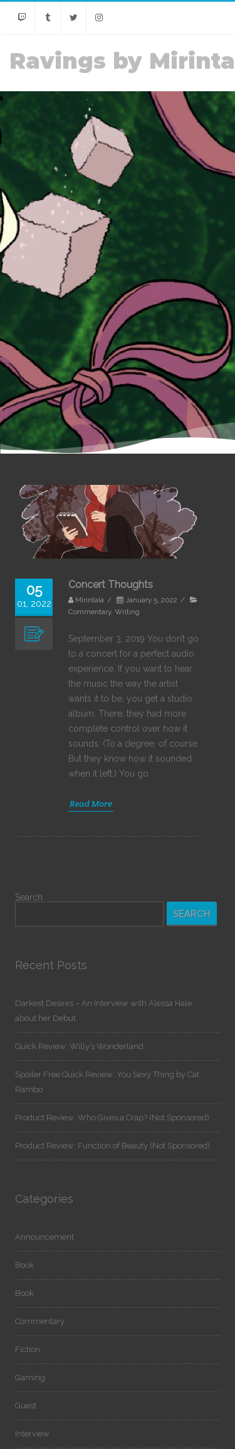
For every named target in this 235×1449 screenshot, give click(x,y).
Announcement (44, 1237)
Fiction (27, 1349)
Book (24, 1265)
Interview (32, 1433)
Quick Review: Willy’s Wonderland (79, 1046)
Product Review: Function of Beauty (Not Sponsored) (112, 1145)
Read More (91, 803)
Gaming (30, 1377)
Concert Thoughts (110, 584)
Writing (127, 611)
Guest (25, 1405)
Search (29, 897)
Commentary (89, 611)
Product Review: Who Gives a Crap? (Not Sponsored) (112, 1117)
